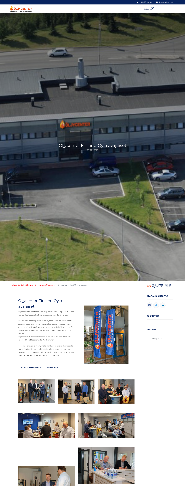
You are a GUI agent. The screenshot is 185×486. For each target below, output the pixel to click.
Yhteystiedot (54, 367)
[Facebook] (149, 305)
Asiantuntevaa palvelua (31, 367)
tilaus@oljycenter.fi (166, 2)
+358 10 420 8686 (146, 2)
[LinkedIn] (163, 305)
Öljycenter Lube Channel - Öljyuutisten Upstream (33, 285)
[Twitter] (156, 305)
